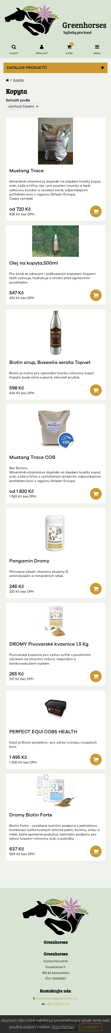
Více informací (63, 1026)
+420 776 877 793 (57, 1004)
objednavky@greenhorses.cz (57, 998)
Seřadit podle (18, 100)
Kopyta (18, 80)
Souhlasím (90, 1026)
